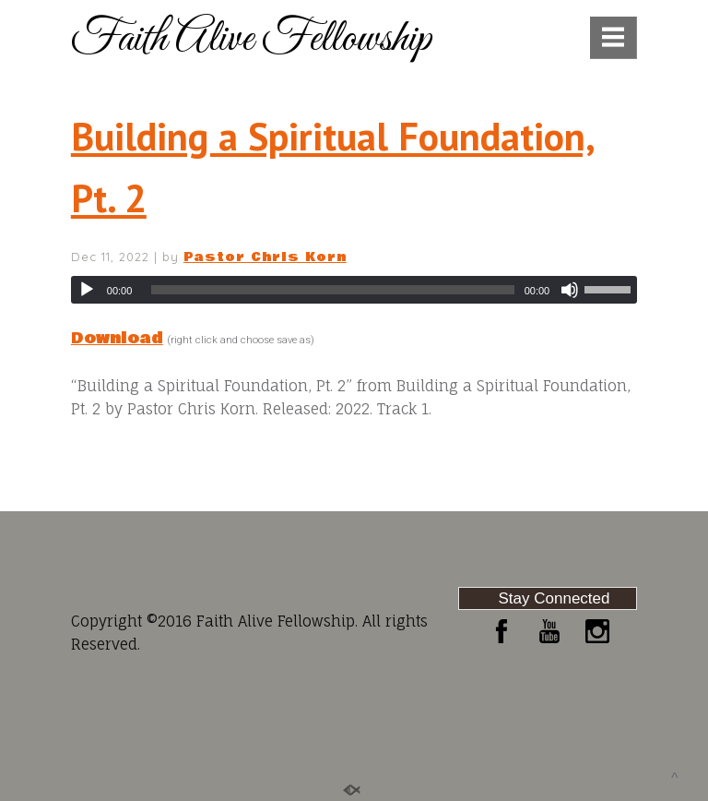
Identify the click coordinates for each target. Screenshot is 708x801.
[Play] (86, 290)
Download (117, 338)
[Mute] (569, 290)
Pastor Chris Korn (265, 257)
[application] (354, 290)
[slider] (332, 289)
